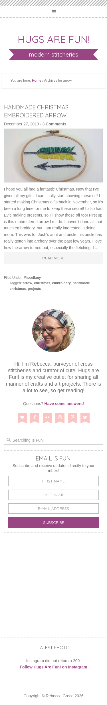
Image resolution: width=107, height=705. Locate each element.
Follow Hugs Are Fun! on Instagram (53, 667)
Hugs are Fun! (54, 39)
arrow (27, 283)
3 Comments (54, 124)
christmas (42, 283)
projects (34, 289)
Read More (53, 258)
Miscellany (32, 278)
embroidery (61, 283)
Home (36, 81)
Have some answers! (64, 403)
